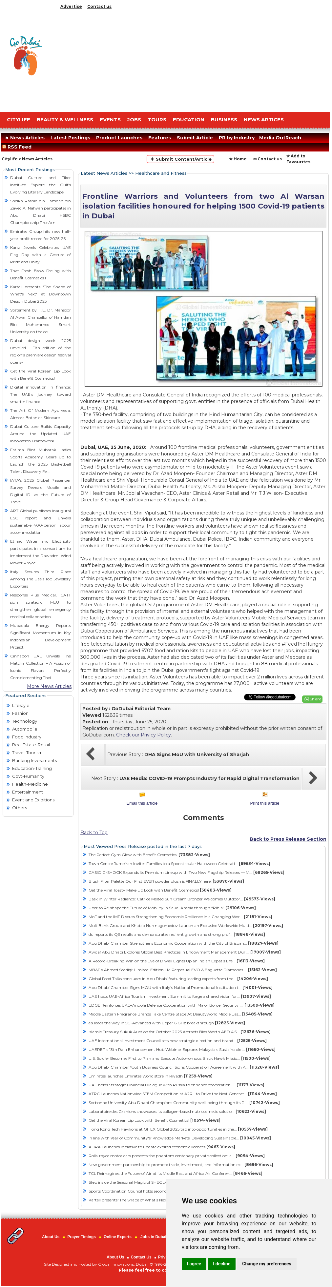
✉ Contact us (267, 158)
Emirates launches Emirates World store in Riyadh (151, 1076)
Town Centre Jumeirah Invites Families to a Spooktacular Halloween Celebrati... (179, 863)
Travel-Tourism (27, 752)
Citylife (10, 158)
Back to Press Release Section (288, 839)
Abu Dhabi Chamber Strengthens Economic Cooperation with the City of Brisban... (184, 943)
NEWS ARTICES (264, 119)
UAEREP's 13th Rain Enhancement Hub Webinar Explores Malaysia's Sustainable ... (182, 1049)
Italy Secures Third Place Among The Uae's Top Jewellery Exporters (40, 579)
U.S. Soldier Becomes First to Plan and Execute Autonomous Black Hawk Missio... (180, 1058)
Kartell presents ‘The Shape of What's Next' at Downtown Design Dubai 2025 (40, 294)
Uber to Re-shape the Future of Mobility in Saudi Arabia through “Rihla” (172, 907)
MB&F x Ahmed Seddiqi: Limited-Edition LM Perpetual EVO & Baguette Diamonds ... (183, 969)
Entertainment (27, 791)
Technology (24, 721)
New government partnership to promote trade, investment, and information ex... (181, 1164)
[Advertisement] (194, 59)
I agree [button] (194, 1263)
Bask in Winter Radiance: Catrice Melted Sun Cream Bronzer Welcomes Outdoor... (182, 898)
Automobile (24, 729)
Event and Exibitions (33, 799)
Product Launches (119, 138)
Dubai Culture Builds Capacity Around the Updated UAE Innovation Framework (40, 433)
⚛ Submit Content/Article (180, 159)
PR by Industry (237, 138)
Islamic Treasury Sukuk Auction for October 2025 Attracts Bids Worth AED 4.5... (180, 1031)
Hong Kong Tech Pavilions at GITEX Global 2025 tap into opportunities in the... (178, 1129)
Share (316, 698)
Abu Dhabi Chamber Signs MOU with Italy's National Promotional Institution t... (181, 987)
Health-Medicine (30, 784)
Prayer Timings (81, 1237)
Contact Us (141, 1257)
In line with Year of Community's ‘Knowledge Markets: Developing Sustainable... (180, 1138)
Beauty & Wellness (65, 119)
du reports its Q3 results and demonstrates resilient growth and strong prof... (177, 934)
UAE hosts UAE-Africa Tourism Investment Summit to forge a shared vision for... (180, 996)
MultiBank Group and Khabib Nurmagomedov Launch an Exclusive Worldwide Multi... (186, 925)
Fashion (20, 713)
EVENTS (110, 119)
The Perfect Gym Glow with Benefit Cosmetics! (149, 854)
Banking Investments (34, 760)
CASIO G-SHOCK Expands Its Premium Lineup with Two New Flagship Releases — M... (186, 872)
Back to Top (94, 832)
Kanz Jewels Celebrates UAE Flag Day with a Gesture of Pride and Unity (40, 254)
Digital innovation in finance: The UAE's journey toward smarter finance (40, 394)
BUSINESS (224, 119)
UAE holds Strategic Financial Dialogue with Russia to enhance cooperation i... (176, 1084)
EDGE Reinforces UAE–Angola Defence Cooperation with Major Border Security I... (182, 1005)
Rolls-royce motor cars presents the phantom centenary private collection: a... (177, 1155)
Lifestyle (21, 705)
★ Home (238, 158)
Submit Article (195, 138)
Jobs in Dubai (153, 1237)
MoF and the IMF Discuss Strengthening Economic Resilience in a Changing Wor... (180, 916)
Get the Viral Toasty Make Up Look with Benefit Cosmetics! (160, 890)
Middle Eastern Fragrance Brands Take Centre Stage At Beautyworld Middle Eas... (181, 1014)
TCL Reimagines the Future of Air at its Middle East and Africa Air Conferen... (175, 1173)
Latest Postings (70, 138)
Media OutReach (280, 138)
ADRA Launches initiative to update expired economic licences (162, 1146)
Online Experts (118, 1237)
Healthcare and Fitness (161, 173)
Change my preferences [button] (266, 1263)
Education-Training (32, 768)
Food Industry (26, 736)
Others (19, 807)
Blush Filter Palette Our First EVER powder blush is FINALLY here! (166, 881)
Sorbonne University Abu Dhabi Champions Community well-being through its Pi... (184, 1102)
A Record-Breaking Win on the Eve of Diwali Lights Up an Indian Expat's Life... (177, 960)
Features (159, 138)
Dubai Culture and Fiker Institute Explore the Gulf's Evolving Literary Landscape (40, 184)
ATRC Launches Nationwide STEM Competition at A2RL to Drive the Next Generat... (183, 1093)
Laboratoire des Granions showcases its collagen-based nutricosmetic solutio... (177, 1111)
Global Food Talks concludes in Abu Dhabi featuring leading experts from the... (178, 978)
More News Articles (49, 686)
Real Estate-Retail (31, 744)
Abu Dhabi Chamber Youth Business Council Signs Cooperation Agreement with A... (184, 1067)
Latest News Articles (104, 173)
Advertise (71, 6)
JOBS (134, 119)
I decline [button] (221, 1263)
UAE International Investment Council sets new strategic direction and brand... (178, 1040)
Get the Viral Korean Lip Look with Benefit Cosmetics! (154, 1120)
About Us (50, 1237)
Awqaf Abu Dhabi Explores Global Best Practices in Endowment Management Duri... (185, 952)
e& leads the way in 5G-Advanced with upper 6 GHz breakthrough (167, 1022)
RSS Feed (18, 147)
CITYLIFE (18, 119)
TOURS (157, 119)
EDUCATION (188, 119)
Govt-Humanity (28, 776)
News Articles (24, 138)
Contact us (99, 6)
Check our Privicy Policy (143, 735)
